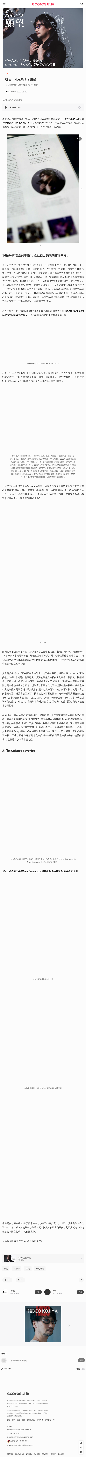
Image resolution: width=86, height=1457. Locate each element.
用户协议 (37, 1454)
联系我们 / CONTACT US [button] (15, 1454)
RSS (54, 1420)
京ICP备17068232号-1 (13, 1433)
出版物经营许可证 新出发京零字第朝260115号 (20, 1445)
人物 (6, 74)
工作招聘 (61, 1454)
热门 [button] (78, 1369)
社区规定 (53, 1454)
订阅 (80, 1292)
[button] (6, 107)
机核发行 (48, 1420)
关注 (38, 1292)
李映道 (13, 1291)
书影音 (17, 1268)
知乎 (8, 1420)
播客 (23, 1420)
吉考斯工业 (31, 1420)
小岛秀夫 (40, 1268)
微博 (13, 1420)
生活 (28, 1268)
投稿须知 (28, 1454)
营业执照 (9, 1426)
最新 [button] (83, 1369)
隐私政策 (45, 1454)
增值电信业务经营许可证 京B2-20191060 (19, 1430)
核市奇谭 (40, 1420)
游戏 (6, 1268)
